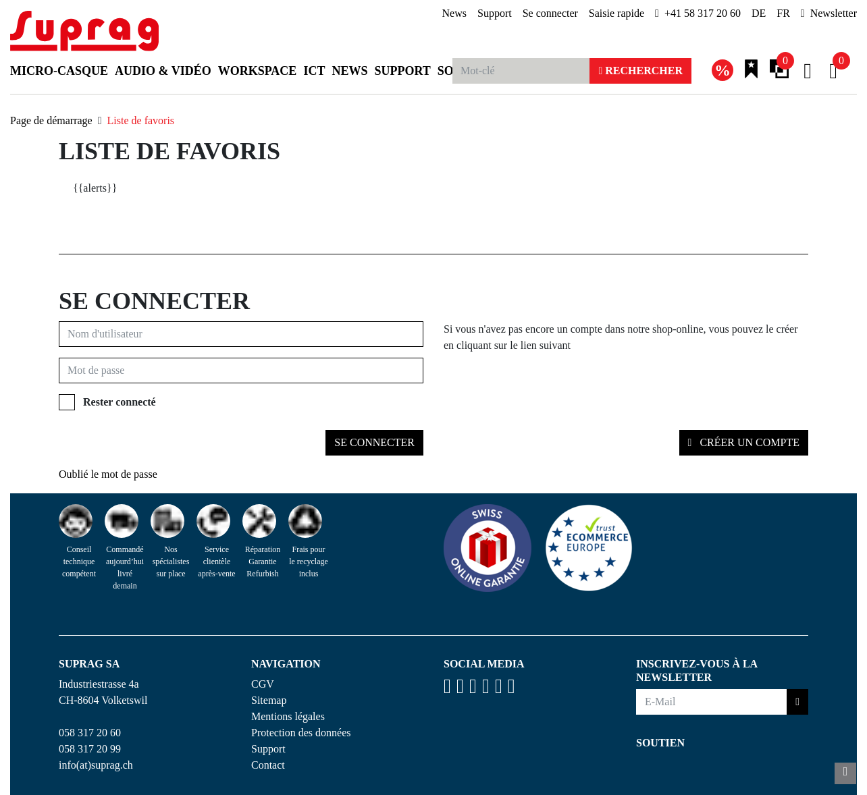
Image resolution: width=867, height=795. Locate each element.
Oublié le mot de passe (108, 474)
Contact (268, 765)
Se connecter (550, 13)
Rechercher (640, 70)
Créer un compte (748, 442)
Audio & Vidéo (163, 71)
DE (759, 13)
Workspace (257, 71)
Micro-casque (59, 71)
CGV (262, 684)
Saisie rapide (616, 13)
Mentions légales (288, 716)
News (454, 13)
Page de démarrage (51, 120)
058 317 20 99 (90, 749)
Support (494, 13)
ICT (314, 71)
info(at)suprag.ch (96, 765)
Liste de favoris (141, 120)
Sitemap (268, 700)
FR (783, 13)
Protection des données (301, 732)
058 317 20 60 (90, 732)
